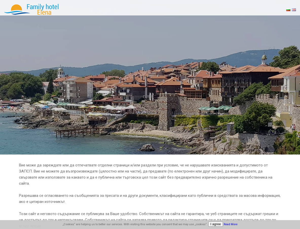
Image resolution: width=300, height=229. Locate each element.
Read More (230, 224)
